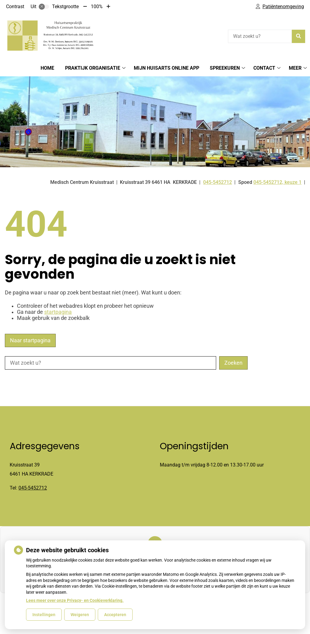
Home (47, 68)
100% (97, 6)
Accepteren (115, 614)
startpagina (58, 312)
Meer (295, 68)
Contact (264, 68)
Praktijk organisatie (92, 68)
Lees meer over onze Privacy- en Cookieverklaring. (75, 600)
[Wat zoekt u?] (260, 36)
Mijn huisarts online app (166, 68)
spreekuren (225, 68)
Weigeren (80, 614)
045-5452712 (32, 488)
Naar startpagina (30, 340)
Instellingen (43, 614)
